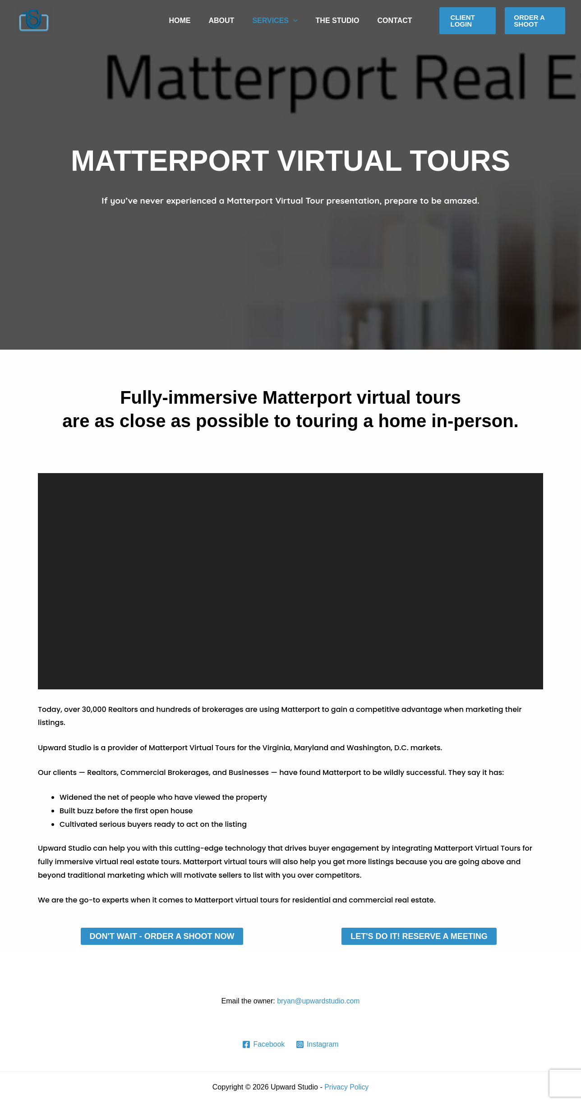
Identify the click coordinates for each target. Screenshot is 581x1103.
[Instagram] (317, 1044)
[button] (467, 20)
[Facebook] (264, 1044)
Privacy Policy (346, 1087)
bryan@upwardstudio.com (318, 1001)
